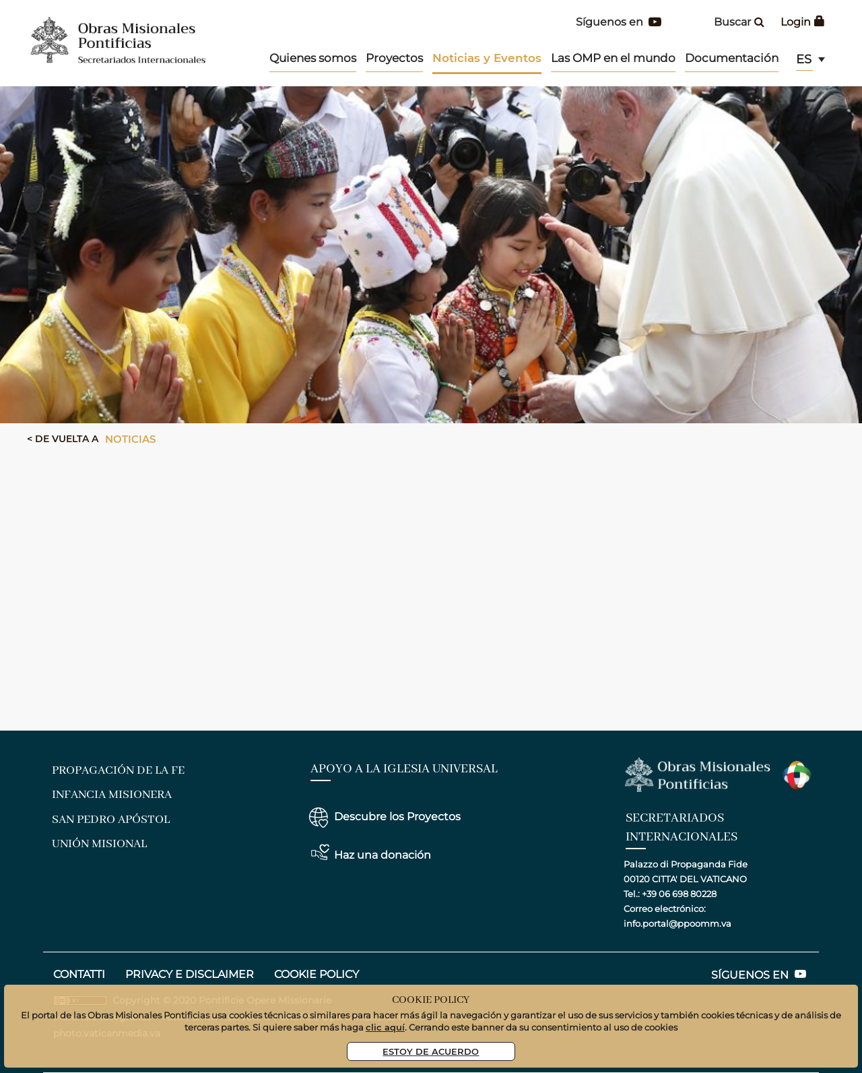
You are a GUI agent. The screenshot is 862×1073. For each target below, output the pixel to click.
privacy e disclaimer (189, 974)
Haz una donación (382, 855)
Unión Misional (99, 843)
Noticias (130, 439)
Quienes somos (312, 58)
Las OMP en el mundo (613, 58)
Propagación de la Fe (118, 770)
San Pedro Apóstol (111, 819)
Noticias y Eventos (486, 57)
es (803, 59)
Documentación (731, 58)
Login (803, 22)
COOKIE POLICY (316, 974)
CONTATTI (79, 974)
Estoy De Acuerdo (431, 1051)
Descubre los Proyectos (397, 816)
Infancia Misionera (112, 794)
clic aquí (385, 1027)
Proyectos (394, 58)
